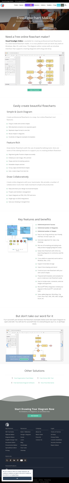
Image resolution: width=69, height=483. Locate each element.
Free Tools (24, 447)
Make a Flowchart (34, 90)
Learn (22, 440)
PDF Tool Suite (9, 432)
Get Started (34, 415)
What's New (39, 434)
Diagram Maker (10, 437)
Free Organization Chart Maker (23, 378)
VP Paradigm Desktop (20, 1)
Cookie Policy (14, 475)
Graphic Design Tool (11, 440)
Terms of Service (56, 432)
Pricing (54, 5)
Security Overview (56, 442)
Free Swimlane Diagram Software (24, 383)
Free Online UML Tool (47, 378)
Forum (22, 437)
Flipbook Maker (9, 434)
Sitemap (23, 450)
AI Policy (53, 434)
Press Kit (38, 437)
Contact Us (39, 440)
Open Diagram (24, 359)
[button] (22, 5)
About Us (38, 432)
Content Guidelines (56, 440)
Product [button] (16, 5)
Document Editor (10, 442)
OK (17, 478)
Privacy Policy (55, 437)
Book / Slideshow (25, 432)
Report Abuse (55, 445)
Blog (22, 442)
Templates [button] (49, 5)
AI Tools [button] (29, 5)
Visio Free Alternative (47, 383)
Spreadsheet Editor (11, 447)
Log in (62, 5)
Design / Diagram (26, 434)
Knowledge (24, 445)
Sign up (58, 5)
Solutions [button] (43, 5)
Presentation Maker (11, 445)
